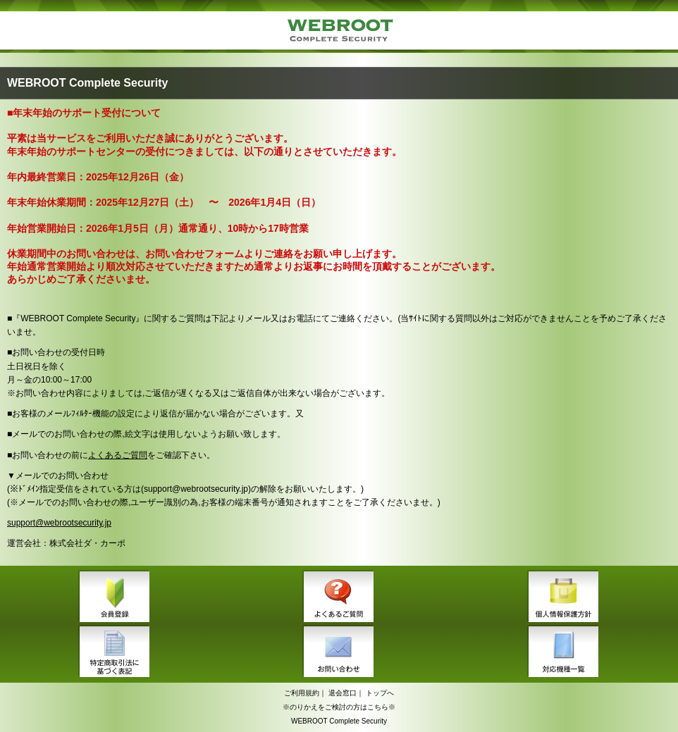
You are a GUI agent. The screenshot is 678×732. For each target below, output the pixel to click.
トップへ (380, 693)
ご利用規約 (301, 693)
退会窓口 (342, 693)
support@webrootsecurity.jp (59, 523)
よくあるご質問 (117, 455)
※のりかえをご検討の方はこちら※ (339, 707)
